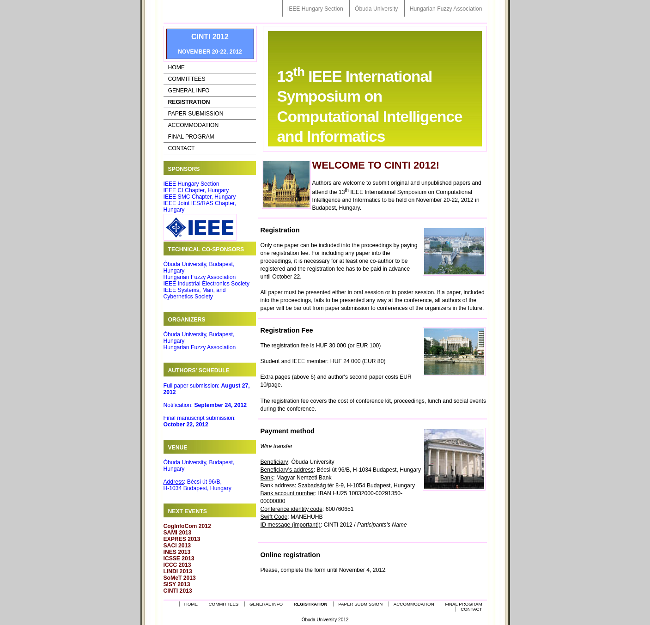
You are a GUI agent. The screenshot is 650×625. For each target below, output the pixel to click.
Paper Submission (196, 113)
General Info (189, 90)
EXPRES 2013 (182, 539)
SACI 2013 (177, 545)
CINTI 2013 (178, 591)
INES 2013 (177, 552)
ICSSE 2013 (179, 558)
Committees (187, 79)
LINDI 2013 (178, 571)
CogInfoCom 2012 (187, 526)
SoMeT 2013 (180, 578)
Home (176, 67)
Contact (181, 148)
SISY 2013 (177, 584)
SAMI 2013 (178, 532)
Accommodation (193, 125)
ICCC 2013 (177, 565)
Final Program (191, 136)
